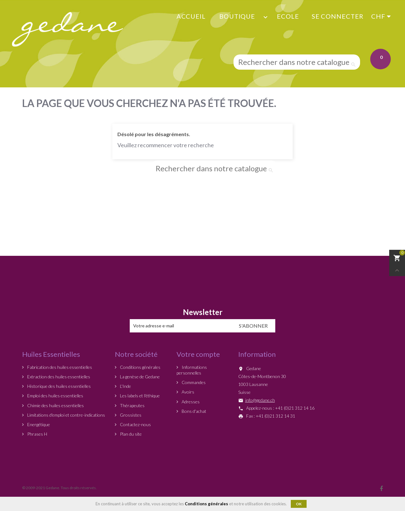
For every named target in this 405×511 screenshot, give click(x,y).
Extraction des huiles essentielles (58, 376)
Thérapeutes (132, 405)
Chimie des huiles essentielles (55, 405)
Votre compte (198, 354)
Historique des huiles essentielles (58, 386)
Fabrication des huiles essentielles (59, 367)
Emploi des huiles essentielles (54, 395)
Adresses (190, 401)
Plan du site (130, 434)
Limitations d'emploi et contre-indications (65, 415)
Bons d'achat (193, 411)
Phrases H (36, 434)
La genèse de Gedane (139, 376)
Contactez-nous (135, 424)
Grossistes (130, 415)
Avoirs (187, 391)
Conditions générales (139, 367)
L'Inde (125, 386)
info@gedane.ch (260, 400)
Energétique (38, 424)
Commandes (193, 382)
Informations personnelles (192, 369)
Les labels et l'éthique (139, 395)
